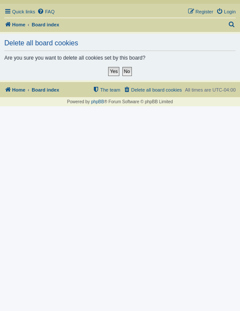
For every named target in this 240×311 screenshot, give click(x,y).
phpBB (97, 101)
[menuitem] (45, 11)
